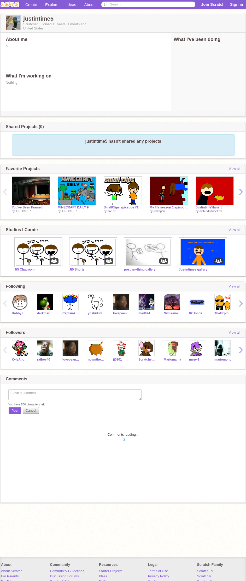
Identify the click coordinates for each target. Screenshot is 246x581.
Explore (51, 4)
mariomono (222, 359)
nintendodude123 (211, 211)
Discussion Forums (64, 576)
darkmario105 (46, 313)
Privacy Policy (158, 576)
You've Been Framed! (27, 207)
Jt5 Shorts (77, 269)
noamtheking (96, 359)
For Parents (10, 576)
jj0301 (117, 359)
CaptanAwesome (71, 313)
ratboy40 (43, 359)
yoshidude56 (96, 313)
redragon (159, 211)
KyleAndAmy (20, 359)
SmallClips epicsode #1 (121, 207)
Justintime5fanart (209, 207)
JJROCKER (23, 211)
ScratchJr (204, 576)
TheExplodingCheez (223, 313)
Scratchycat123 (147, 359)
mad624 (144, 313)
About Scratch (11, 571)
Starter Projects (110, 571)
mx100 (112, 211)
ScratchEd (205, 571)
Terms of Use (158, 571)
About (89, 4)
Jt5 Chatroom (24, 269)
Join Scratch (213, 4)
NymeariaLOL (172, 313)
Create (31, 4)
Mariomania (172, 359)
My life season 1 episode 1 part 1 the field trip (169, 207)
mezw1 (194, 359)
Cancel (31, 410)
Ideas (71, 4)
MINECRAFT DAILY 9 (73, 207)
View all (234, 169)
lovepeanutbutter (122, 313)
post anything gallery (140, 269)
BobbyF (18, 313)
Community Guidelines (67, 571)
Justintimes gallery (193, 269)
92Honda (195, 313)
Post (14, 410)
